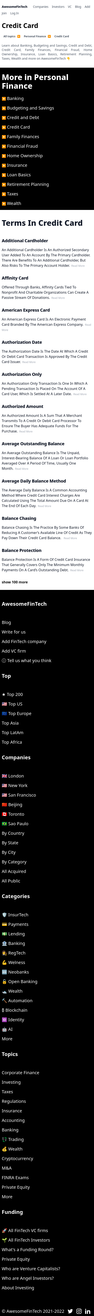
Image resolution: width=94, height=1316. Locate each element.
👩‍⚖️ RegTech (13, 953)
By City (9, 852)
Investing (11, 1082)
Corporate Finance (20, 1072)
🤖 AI (7, 1029)
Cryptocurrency (17, 1158)
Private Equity (16, 1187)
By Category (14, 862)
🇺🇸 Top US (12, 704)
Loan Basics (19, 175)
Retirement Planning (28, 184)
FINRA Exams (15, 1177)
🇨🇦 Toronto (13, 814)
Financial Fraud (22, 146)
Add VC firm (14, 651)
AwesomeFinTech (24, 603)
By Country (13, 833)
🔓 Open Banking (19, 981)
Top (6, 675)
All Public (11, 881)
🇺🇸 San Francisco (19, 795)
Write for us (14, 632)
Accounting (13, 1120)
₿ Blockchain (14, 1010)
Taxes (12, 194)
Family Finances (23, 136)
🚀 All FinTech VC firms (25, 1230)
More (7, 1039)
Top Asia (10, 723)
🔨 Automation (17, 1000)
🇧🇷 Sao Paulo (15, 824)
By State (10, 843)
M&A (7, 1168)
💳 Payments (15, 924)
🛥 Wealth (12, 991)
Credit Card (18, 127)
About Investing (18, 1288)
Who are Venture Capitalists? (31, 1269)
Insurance (17, 165)
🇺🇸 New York (14, 785)
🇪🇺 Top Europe (16, 713)
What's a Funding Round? (28, 1249)
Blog (6, 622)
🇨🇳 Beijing (12, 804)
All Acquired (14, 871)
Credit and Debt (23, 117)
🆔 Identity (13, 1020)
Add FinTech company (24, 641)
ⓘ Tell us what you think (26, 660)
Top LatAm (13, 732)
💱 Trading (13, 1139)
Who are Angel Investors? (28, 1278)
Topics (10, 1053)
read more (78, 266)
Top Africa (12, 742)
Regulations (14, 1101)
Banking (15, 98)
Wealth (14, 203)
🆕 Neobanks (15, 972)
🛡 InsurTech (15, 915)
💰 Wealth (12, 1149)
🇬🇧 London (13, 776)
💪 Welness (13, 962)
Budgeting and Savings (30, 108)
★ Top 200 (12, 694)
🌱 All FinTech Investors (26, 1240)
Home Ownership (25, 156)
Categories (16, 896)
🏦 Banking (13, 943)
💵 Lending (13, 934)
